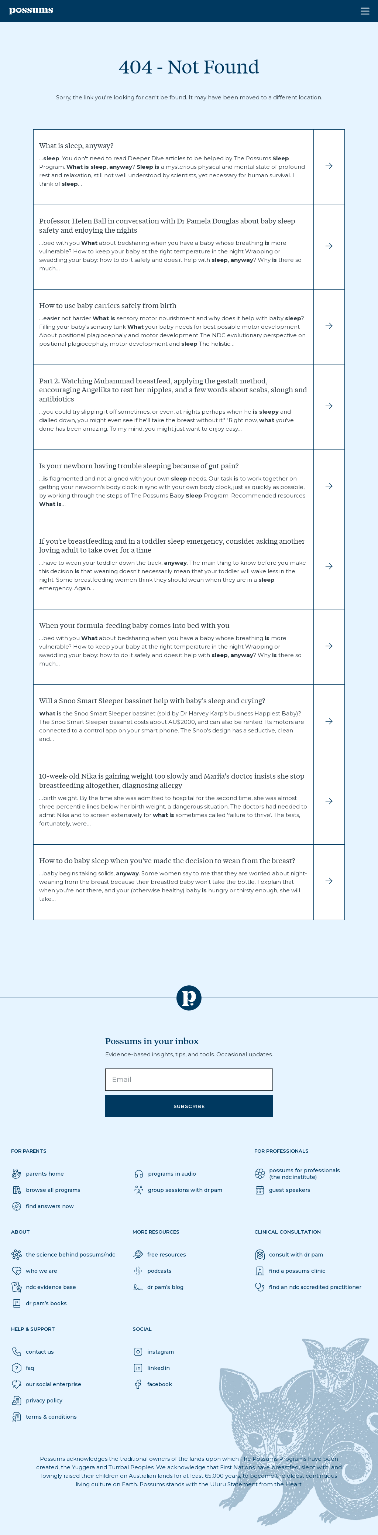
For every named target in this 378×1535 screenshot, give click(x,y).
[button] (42, 1206)
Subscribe (189, 1106)
